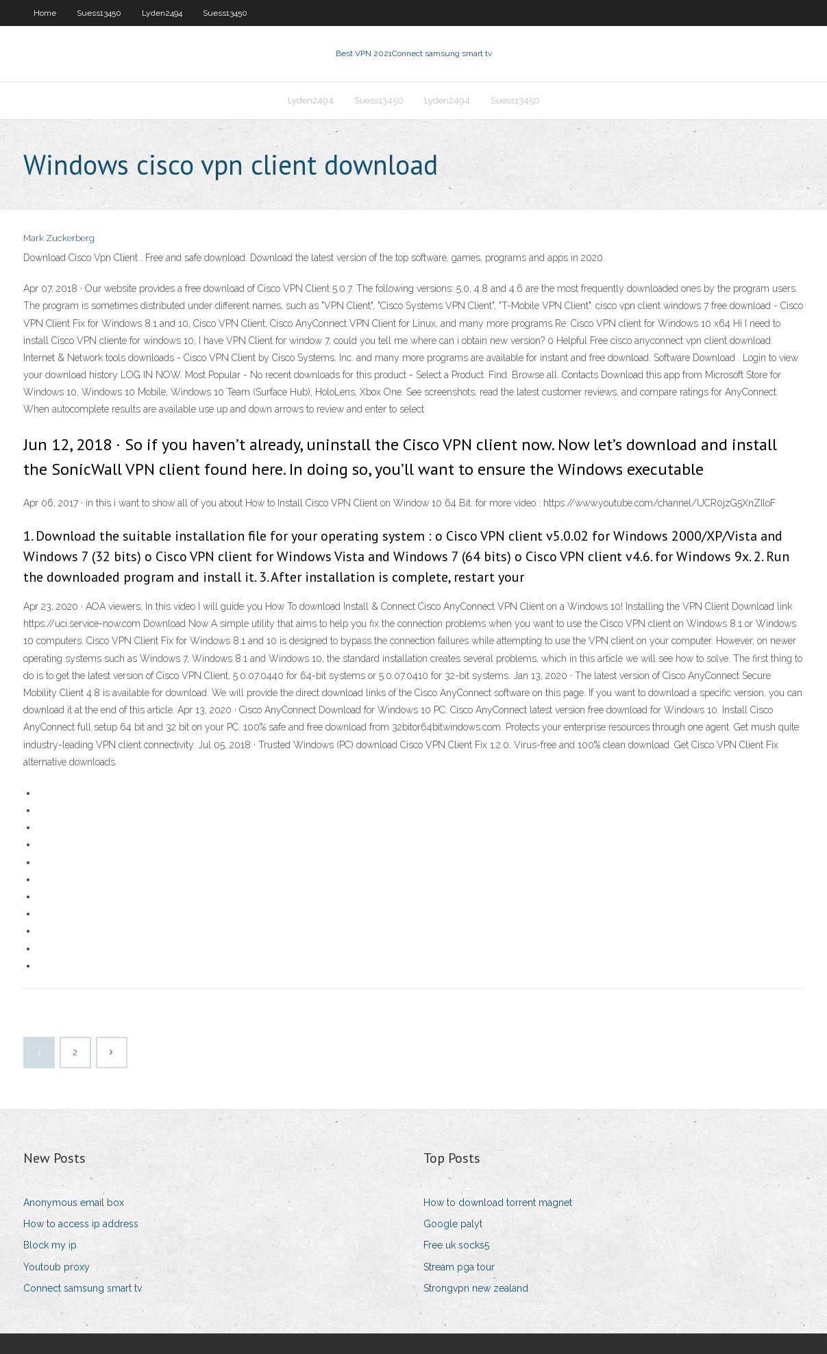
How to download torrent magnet (497, 1202)
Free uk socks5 (456, 1245)
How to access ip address (80, 1223)
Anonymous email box (73, 1202)
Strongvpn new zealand (475, 1288)
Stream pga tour (459, 1266)
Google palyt (452, 1223)
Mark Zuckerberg (59, 238)
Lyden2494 (162, 13)
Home (45, 13)
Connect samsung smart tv (82, 1288)
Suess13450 (99, 13)
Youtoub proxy (56, 1266)
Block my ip (50, 1245)
